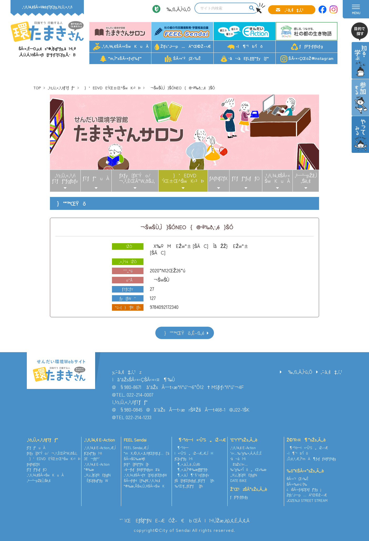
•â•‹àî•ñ (238, 458)
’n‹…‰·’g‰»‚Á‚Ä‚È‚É (246, 453)
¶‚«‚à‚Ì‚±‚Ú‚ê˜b (187, 464)
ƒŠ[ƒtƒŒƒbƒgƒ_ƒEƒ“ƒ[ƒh (194, 480)
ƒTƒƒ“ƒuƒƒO (246, 178)
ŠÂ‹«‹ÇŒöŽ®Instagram (307, 58)
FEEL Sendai (135, 439)
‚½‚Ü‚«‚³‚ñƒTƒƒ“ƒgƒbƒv (65, 178)
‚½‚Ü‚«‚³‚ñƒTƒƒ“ (61, 87)
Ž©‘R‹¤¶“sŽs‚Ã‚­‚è (306, 439)
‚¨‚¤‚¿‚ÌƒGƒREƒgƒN (97, 474)
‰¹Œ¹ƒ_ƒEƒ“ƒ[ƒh (189, 485)
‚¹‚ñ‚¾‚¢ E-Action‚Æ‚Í (100, 447)
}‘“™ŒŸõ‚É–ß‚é (182, 332)
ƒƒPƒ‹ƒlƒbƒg (307, 46)
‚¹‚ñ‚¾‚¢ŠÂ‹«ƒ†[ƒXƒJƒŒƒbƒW (145, 474)
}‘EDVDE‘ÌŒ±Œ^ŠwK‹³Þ (111, 87)
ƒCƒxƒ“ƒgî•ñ (93, 453)
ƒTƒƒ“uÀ (96, 178)
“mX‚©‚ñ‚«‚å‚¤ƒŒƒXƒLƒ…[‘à (146, 453)
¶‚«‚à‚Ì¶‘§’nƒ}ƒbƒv (192, 474)
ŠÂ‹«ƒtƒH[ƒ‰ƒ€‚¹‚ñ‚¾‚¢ (142, 480)
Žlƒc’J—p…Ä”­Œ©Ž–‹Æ (183, 46)
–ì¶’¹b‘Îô (245, 46)
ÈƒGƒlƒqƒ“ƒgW (96, 480)
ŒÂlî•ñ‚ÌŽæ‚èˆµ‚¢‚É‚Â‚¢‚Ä (221, 520)
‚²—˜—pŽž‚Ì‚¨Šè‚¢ (306, 178)
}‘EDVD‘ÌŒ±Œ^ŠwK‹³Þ (183, 178)
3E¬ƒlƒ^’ (92, 458)
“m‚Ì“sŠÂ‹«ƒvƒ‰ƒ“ (121, 58)
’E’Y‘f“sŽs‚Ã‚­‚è (243, 439)
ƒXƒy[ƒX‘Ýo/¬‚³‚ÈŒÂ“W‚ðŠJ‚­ (135, 178)
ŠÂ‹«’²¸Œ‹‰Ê (183, 58)
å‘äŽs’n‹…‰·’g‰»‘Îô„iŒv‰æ (248, 467)
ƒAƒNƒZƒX (218, 178)
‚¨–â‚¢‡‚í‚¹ (293, 10)
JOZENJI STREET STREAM (307, 500)
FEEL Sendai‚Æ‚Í (136, 447)
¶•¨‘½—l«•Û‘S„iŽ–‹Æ (200, 439)
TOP (37, 87)
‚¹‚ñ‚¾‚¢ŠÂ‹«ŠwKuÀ (120, 47)
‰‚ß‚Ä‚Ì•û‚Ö (177, 9)
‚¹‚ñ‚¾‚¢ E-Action (99, 439)
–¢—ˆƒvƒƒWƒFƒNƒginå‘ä (142, 469)
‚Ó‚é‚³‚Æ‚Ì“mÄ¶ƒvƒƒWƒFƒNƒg (311, 458)
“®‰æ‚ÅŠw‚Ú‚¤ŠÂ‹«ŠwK (144, 485)
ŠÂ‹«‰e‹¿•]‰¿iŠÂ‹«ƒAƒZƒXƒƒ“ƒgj (304, 487)
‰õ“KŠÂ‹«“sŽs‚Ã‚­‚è (305, 470)
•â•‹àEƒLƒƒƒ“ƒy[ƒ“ (245, 58)
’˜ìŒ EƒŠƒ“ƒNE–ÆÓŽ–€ (152, 520)
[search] (221, 8)
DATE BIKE (238, 480)
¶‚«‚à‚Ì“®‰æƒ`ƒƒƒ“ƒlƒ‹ (191, 469)
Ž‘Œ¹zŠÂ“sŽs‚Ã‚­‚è (248, 489)
